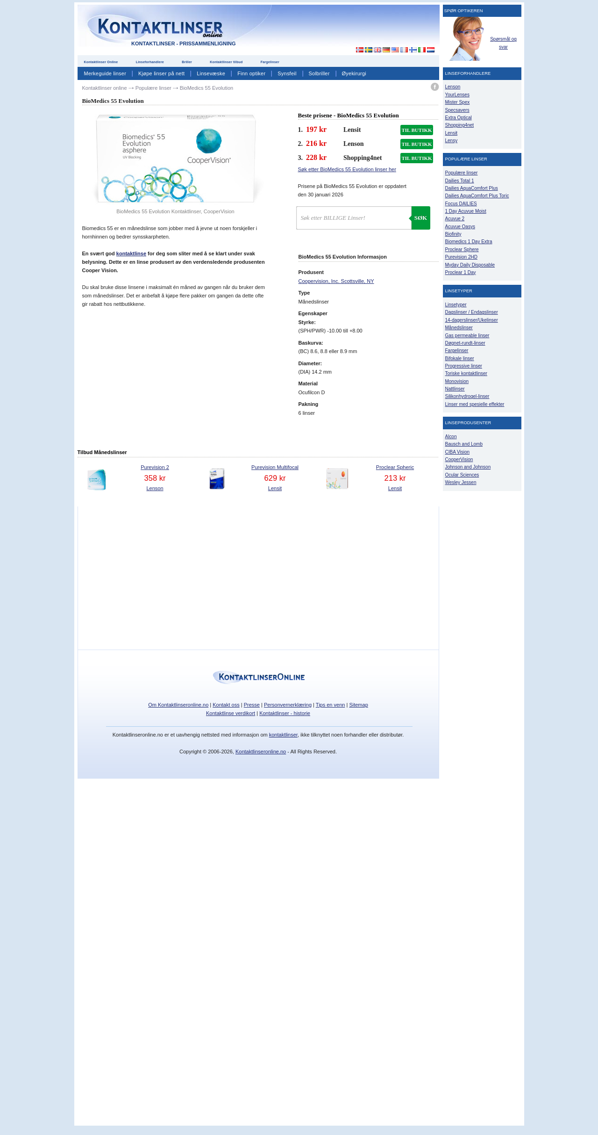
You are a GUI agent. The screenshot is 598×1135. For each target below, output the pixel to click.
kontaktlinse (131, 253)
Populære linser (461, 172)
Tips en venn (330, 705)
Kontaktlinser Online (101, 62)
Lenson (154, 488)
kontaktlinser (283, 734)
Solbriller (319, 73)
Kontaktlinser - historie (284, 713)
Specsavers (457, 110)
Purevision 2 (155, 467)
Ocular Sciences (462, 474)
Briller (187, 62)
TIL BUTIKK (416, 130)
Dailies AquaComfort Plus (471, 188)
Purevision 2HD (461, 257)
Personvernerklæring (288, 705)
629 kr (275, 478)
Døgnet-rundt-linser (465, 343)
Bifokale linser (459, 358)
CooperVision (459, 459)
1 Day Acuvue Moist (465, 211)
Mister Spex (457, 102)
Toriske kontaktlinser (466, 373)
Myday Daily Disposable (470, 264)
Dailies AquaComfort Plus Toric (477, 195)
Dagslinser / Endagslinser (471, 312)
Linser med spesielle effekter (475, 404)
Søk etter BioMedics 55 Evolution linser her (347, 169)
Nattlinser (455, 388)
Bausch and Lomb (464, 444)
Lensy (451, 140)
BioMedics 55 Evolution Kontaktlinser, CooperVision (175, 211)
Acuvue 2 (455, 218)
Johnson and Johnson (468, 467)
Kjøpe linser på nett (161, 73)
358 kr (155, 478)
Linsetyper (456, 304)
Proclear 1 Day (460, 272)
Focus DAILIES (461, 203)
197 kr (316, 129)
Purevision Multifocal (275, 467)
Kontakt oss (226, 705)
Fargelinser (270, 62)
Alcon (451, 436)
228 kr (316, 157)
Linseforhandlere (150, 62)
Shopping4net (459, 125)
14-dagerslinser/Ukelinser (471, 320)
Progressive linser (463, 366)
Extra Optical (458, 117)
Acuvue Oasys (460, 226)
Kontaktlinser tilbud (226, 62)
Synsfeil (287, 73)
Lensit (275, 488)
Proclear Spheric (395, 467)
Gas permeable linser (467, 335)
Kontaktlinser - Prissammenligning (183, 43)
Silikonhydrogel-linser (467, 396)
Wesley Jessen (461, 482)
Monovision (457, 381)
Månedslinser (459, 327)
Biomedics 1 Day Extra (468, 241)
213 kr (395, 478)
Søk (420, 217)
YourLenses (457, 94)
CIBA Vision (457, 452)
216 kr (316, 143)
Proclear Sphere (462, 249)
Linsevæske (211, 73)
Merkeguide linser (105, 73)
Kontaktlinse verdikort (230, 713)
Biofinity (453, 234)
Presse (252, 705)
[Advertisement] (354, 28)
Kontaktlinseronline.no (260, 751)
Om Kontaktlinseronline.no (178, 705)
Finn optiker (251, 73)
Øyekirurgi (354, 73)
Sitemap (358, 705)
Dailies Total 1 (459, 180)
